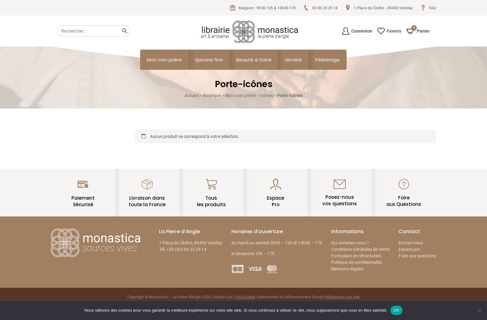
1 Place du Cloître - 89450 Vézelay (379, 8)
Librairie (293, 59)
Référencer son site (342, 297)
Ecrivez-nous (410, 242)
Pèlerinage (327, 59)
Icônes (266, 95)
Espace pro (409, 249)
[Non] (479, 310)
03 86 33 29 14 (320, 8)
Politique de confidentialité (356, 262)
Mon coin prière (164, 59)
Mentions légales (347, 268)
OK (396, 310)
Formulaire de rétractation (356, 255)
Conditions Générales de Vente (360, 249)
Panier (418, 30)
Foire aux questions (417, 255)
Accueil (191, 95)
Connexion (357, 31)
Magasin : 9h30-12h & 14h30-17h (263, 8)
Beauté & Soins (253, 59)
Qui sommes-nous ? (350, 242)
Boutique (212, 95)
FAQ (428, 8)
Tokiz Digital (244, 297)
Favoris (389, 31)
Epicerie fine (209, 59)
